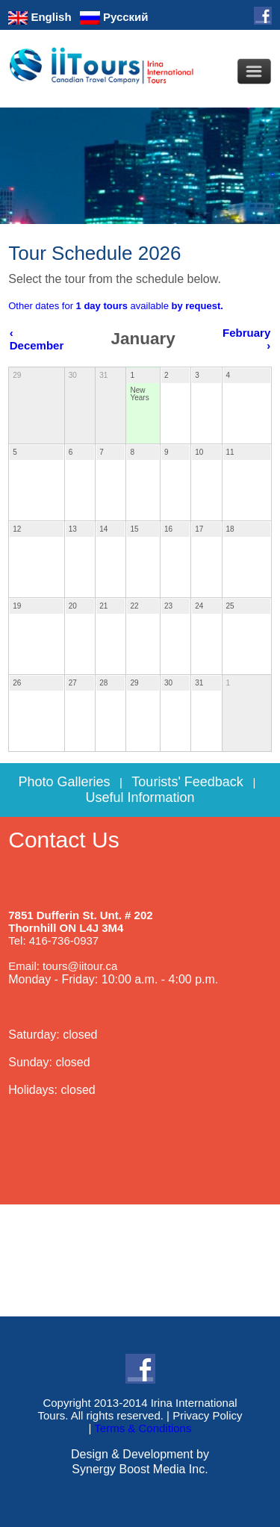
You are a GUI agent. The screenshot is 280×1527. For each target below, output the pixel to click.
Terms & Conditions (142, 1428)
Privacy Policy (207, 1415)
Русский (114, 16)
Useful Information (139, 797)
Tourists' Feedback (187, 781)
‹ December (37, 339)
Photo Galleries (64, 781)
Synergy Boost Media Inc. (140, 1469)
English (39, 16)
